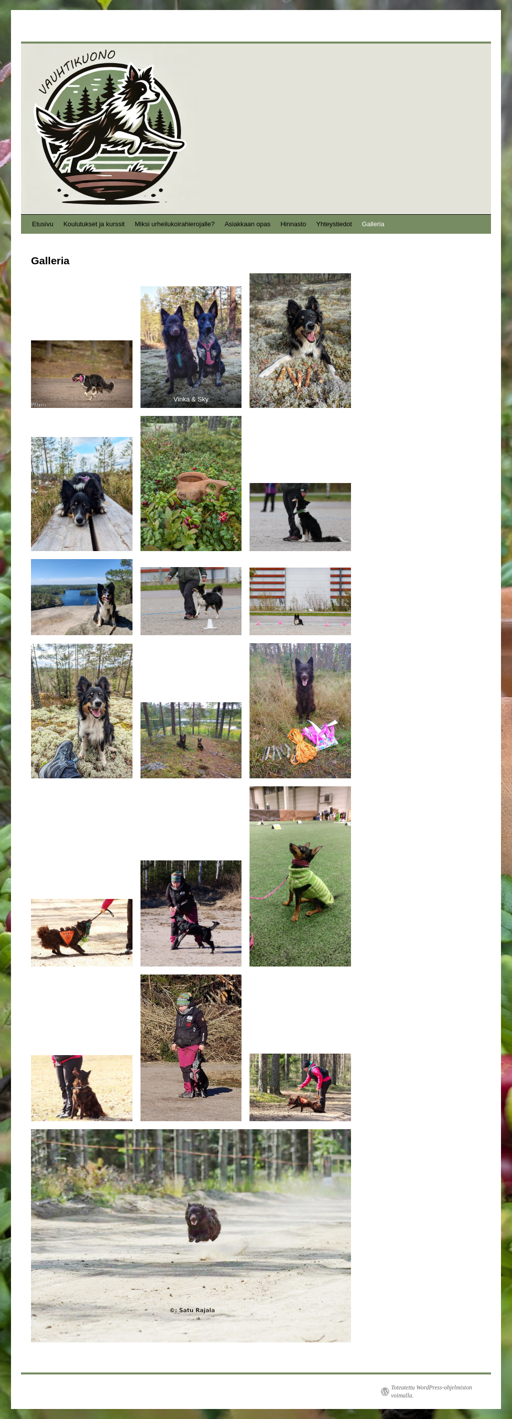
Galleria (373, 224)
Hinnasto (293, 224)
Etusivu (43, 224)
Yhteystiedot (334, 224)
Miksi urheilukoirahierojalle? (174, 224)
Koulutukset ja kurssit (94, 224)
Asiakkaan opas (247, 224)
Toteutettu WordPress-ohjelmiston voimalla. (431, 1391)
